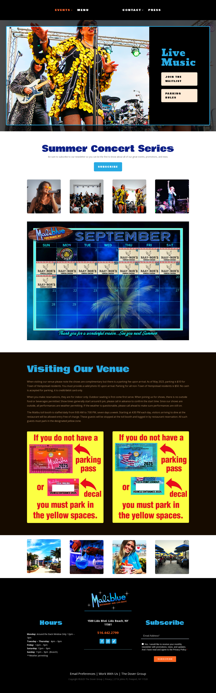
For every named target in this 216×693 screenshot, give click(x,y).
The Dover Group (133, 674)
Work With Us (108, 674)
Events (62, 10)
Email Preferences (82, 674)
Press (154, 10)
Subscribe (108, 167)
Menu (83, 10)
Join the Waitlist (173, 79)
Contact (131, 10)
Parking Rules (173, 95)
